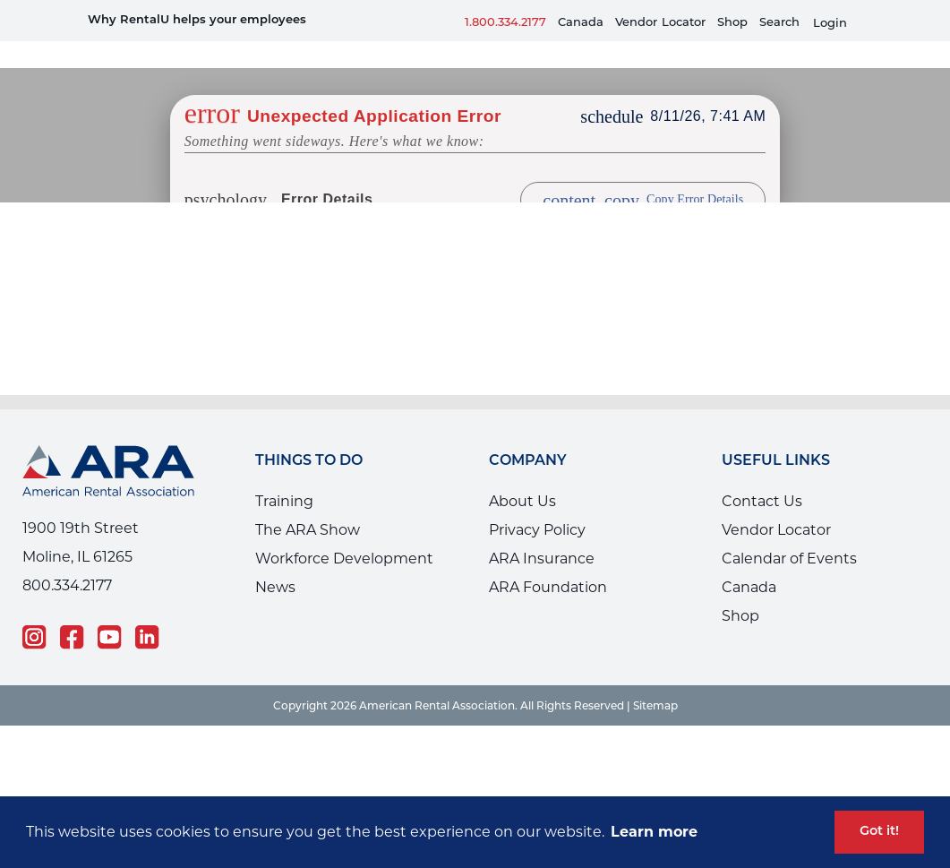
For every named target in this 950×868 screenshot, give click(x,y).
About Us (522, 474)
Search (779, 21)
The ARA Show (307, 502)
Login (830, 23)
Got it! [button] (879, 831)
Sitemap (655, 678)
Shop (732, 21)
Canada (580, 21)
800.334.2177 (67, 558)
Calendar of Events (789, 531)
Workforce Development (344, 531)
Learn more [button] (654, 831)
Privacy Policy (537, 502)
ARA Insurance (542, 531)
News (275, 560)
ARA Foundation (548, 560)
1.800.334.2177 (505, 21)
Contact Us (762, 474)
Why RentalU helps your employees (197, 20)
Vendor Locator (776, 502)
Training (284, 474)
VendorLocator (660, 21)
